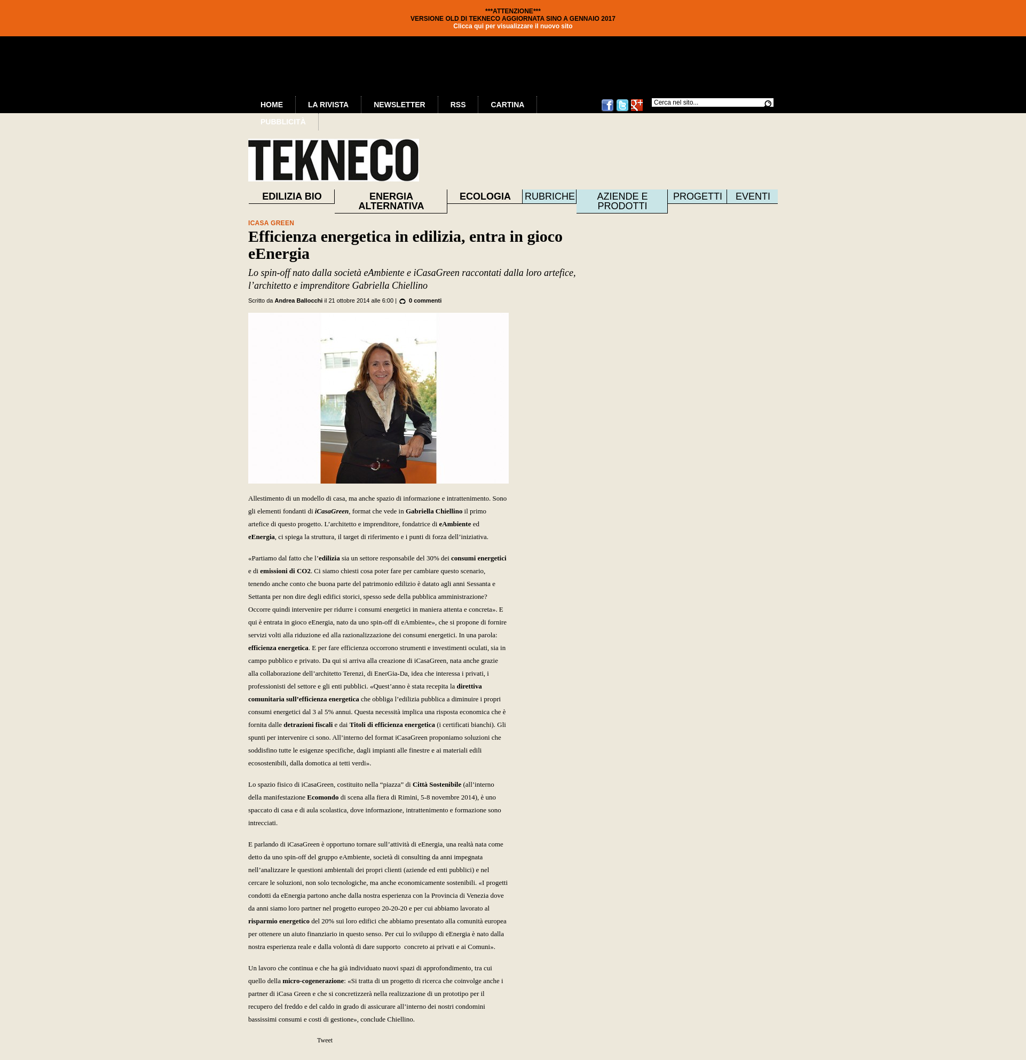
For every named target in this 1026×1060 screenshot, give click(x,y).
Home (272, 104)
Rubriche (550, 196)
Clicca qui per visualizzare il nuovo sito (512, 26)
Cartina (507, 104)
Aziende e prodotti (622, 201)
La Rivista (328, 104)
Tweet (325, 1040)
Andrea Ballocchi (299, 300)
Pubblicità (283, 121)
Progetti (697, 196)
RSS (458, 104)
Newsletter (399, 104)
